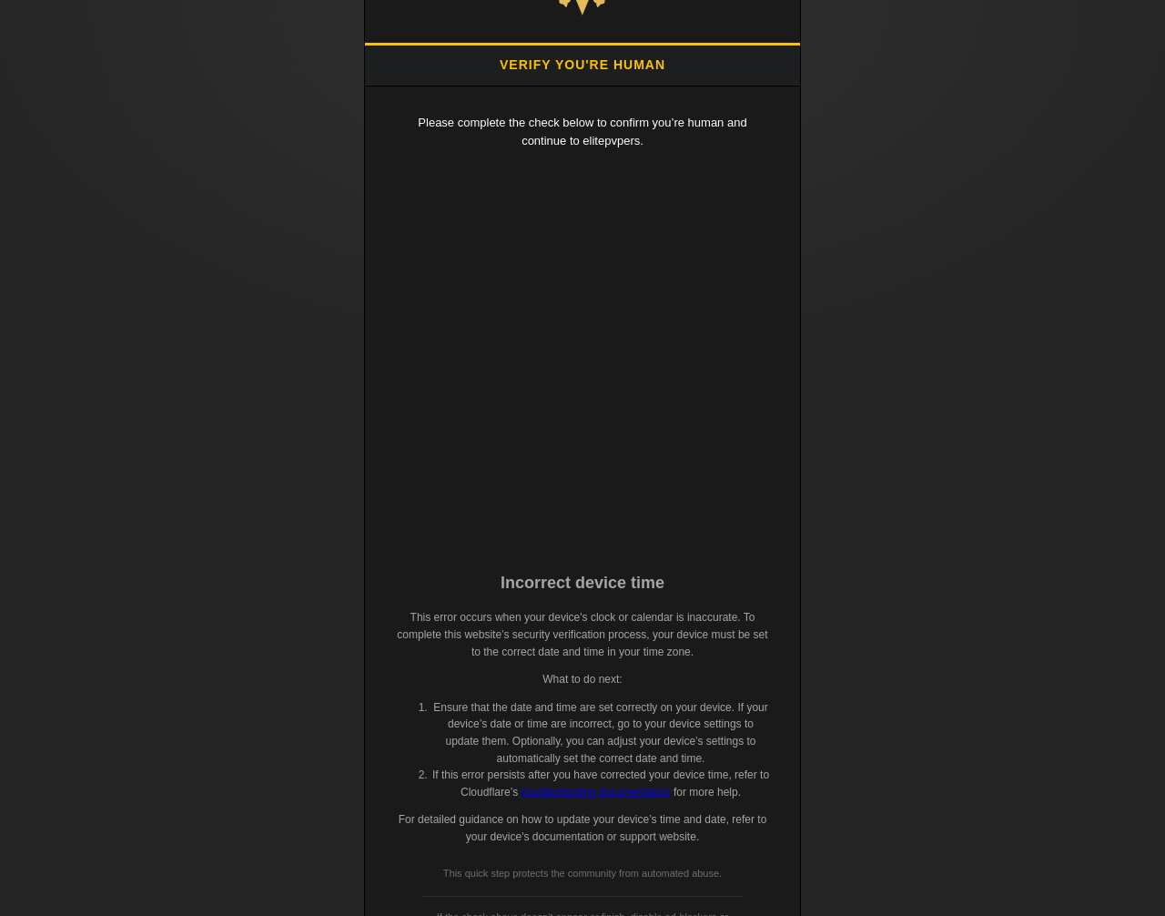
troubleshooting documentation (595, 792)
